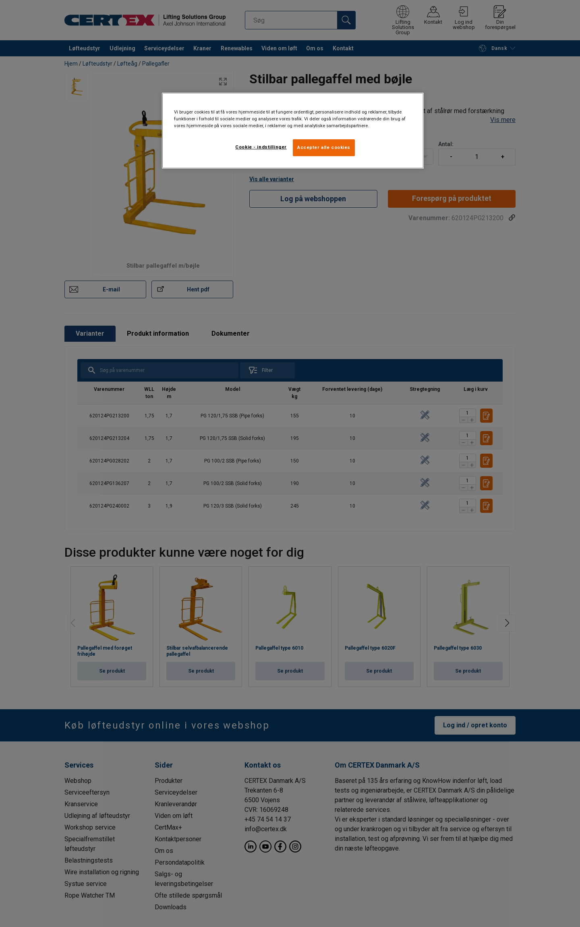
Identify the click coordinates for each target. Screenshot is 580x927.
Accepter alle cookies (323, 147)
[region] (293, 131)
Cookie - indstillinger (261, 147)
